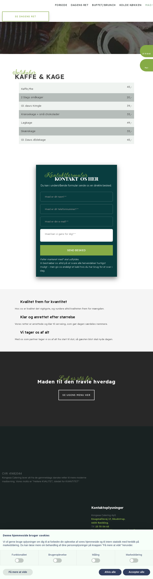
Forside (61, 5)
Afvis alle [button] (110, 572)
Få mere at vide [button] (18, 572)
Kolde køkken (130, 5)
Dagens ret (79, 5)
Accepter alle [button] (136, 572)
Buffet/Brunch (104, 5)
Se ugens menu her (76, 395)
